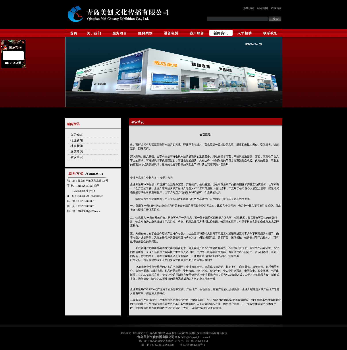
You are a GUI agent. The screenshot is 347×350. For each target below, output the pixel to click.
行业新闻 (76, 140)
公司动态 (76, 135)
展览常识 (76, 151)
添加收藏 (248, 8)
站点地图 (262, 8)
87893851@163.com (89, 211)
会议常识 (76, 157)
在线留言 (276, 8)
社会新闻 (76, 146)
